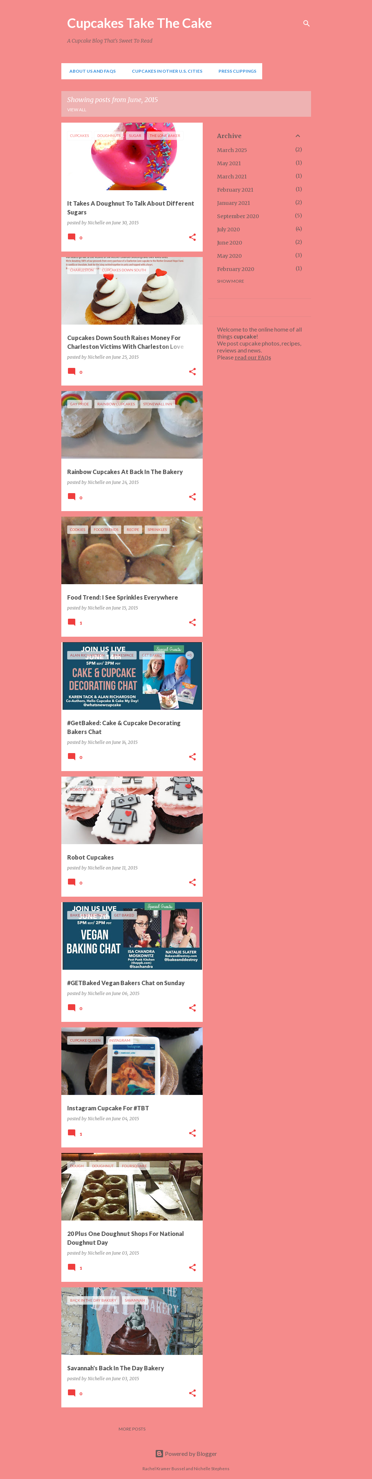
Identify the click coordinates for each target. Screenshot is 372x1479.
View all (76, 109)
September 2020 (238, 216)
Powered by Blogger (186, 1453)
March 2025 (232, 150)
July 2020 (228, 229)
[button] (192, 238)
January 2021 (233, 203)
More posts (132, 1429)
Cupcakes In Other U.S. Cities (165, 71)
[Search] (306, 23)
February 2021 (235, 190)
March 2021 (232, 176)
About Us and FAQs (90, 71)
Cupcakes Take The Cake (139, 23)
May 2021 (229, 163)
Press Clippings (235, 71)
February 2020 (235, 269)
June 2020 (229, 242)
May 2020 (229, 256)
